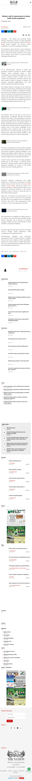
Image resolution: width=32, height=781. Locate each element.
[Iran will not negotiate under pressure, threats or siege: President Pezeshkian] (4, 370)
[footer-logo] (16, 755)
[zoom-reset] (26, 35)
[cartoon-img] (8, 617)
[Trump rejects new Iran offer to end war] (4, 341)
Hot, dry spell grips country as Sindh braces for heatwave (17, 63)
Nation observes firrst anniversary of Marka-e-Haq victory (18, 108)
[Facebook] (2, 31)
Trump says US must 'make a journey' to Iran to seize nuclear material (17, 210)
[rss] (21, 728)
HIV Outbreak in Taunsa (9, 651)
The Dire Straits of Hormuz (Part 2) (16, 478)
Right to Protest (7, 632)
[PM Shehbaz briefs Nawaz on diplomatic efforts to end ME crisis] (4, 333)
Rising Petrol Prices (8, 664)
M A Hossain (12, 463)
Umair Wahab (12, 550)
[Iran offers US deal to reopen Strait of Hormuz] (4, 355)
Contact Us (10, 770)
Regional (3, 28)
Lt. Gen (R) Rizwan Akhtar (15, 585)
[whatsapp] (11, 31)
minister (6, 251)
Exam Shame (6, 635)
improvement (16, 251)
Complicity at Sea (7, 641)
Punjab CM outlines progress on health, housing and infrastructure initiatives (18, 174)
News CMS (15, 778)
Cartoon (3, 623)
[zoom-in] (29, 35)
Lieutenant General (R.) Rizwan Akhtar (18, 568)
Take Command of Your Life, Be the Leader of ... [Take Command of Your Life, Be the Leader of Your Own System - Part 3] (20, 583)
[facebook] (8, 429)
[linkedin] (8, 31)
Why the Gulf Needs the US (15, 461)
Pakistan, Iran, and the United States (12, 657)
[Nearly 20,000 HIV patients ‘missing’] (4, 292)
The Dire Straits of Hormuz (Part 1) (16, 487)
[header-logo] (14, 2)
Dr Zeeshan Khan (13, 471)
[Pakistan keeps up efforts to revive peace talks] (4, 363)
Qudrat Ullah (13, 497)
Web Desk (12, 576)
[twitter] (5, 31)
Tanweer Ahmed (13, 559)
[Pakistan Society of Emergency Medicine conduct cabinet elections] (4, 299)
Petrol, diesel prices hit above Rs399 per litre (18, 346)
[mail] (15, 31)
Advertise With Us (3, 770)
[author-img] (5, 463)
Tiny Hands (6, 660)
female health (27, 184)
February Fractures (11, 427)
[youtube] (17, 728)
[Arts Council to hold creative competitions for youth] (4, 314)
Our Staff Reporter (4, 26)
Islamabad (7, 28)
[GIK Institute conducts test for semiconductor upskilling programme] (4, 321)
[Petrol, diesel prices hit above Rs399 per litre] (4, 348)
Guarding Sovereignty (8, 638)
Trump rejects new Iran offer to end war (17, 339)
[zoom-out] (23, 35)
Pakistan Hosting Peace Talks (10, 654)
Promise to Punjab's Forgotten (15, 495)
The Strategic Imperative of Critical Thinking (19, 565)
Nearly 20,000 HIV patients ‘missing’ (16, 289)
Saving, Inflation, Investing (15, 469)
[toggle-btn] (30, 2)
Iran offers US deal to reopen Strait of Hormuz (18, 353)
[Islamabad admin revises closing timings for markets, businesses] (4, 284)
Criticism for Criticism (9, 644)
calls (10, 251)
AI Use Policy (15, 772)
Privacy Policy (21, 770)
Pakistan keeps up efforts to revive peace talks (18, 361)
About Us (15, 770)
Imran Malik (12, 480)
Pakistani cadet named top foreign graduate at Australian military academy (17, 141)
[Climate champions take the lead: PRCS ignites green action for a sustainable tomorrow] (4, 306)
